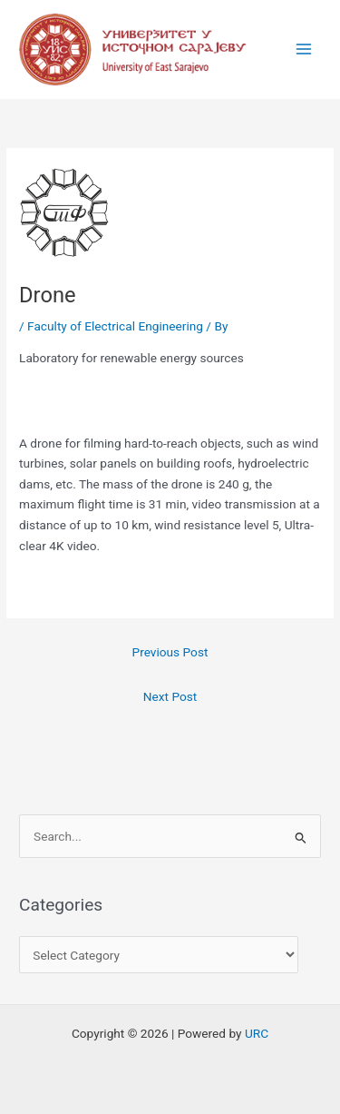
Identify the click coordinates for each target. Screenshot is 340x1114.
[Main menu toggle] (304, 49)
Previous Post (170, 652)
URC (256, 1033)
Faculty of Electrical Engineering (115, 326)
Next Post (170, 696)
